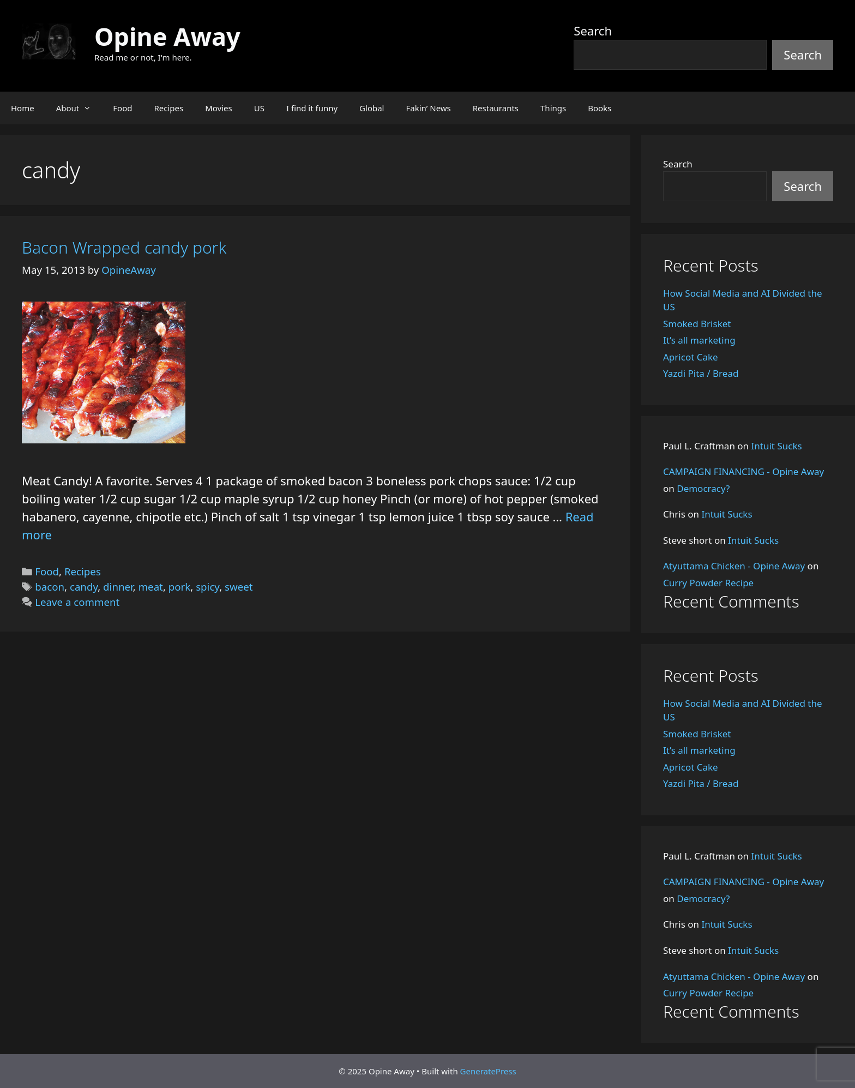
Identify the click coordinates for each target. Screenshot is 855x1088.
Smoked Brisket (697, 323)
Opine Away (167, 36)
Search (593, 30)
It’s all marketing (699, 340)
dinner (118, 586)
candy (84, 586)
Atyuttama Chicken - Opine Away (734, 566)
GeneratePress (488, 1071)
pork (179, 586)
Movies (218, 108)
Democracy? (703, 488)
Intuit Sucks (776, 446)
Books (599, 108)
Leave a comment (77, 602)
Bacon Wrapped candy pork (124, 247)
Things (553, 108)
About (79, 108)
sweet (238, 586)
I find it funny (312, 108)
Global (371, 108)
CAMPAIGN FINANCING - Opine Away (743, 471)
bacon (49, 586)
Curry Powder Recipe (708, 582)
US (259, 108)
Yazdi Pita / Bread (700, 373)
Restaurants (496, 108)
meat (151, 586)
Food (122, 108)
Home (22, 108)
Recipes (168, 108)
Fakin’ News (428, 108)
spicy (207, 586)
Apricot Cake (690, 357)
